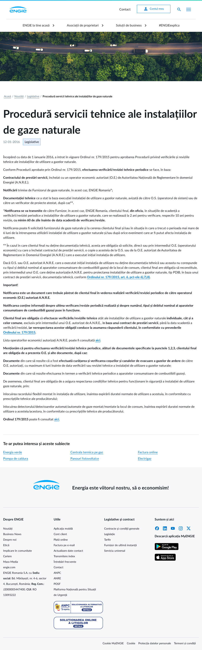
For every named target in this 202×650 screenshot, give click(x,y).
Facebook (157, 528)
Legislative (33, 96)
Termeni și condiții (185, 643)
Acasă (7, 96)
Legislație (109, 534)
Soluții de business (129, 25)
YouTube (172, 528)
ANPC (57, 573)
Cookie (131, 643)
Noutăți (19, 96)
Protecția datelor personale (154, 643)
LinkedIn (165, 528)
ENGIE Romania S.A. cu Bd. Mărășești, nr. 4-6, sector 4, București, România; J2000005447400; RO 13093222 (24, 584)
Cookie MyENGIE (113, 643)
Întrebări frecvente (65, 562)
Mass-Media (10, 562)
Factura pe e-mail (64, 545)
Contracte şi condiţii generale (121, 528)
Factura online (148, 452)
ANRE (57, 578)
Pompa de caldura (15, 458)
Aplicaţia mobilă (63, 528)
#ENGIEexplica (169, 25)
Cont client (60, 534)
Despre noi (9, 539)
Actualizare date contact (68, 550)
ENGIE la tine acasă (36, 25)
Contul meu (153, 9)
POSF (57, 584)
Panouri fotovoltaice (84, 458)
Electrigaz (144, 458)
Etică (6, 545)
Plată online (61, 539)
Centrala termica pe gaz (86, 452)
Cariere (7, 556)
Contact (125, 9)
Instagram (180, 528)
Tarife (107, 539)
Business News (12, 534)
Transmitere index (64, 556)
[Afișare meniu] (189, 9)
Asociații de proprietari (83, 25)
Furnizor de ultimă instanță (120, 545)
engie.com (9, 567)
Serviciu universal (114, 550)
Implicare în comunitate (17, 550)
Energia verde (12, 452)
